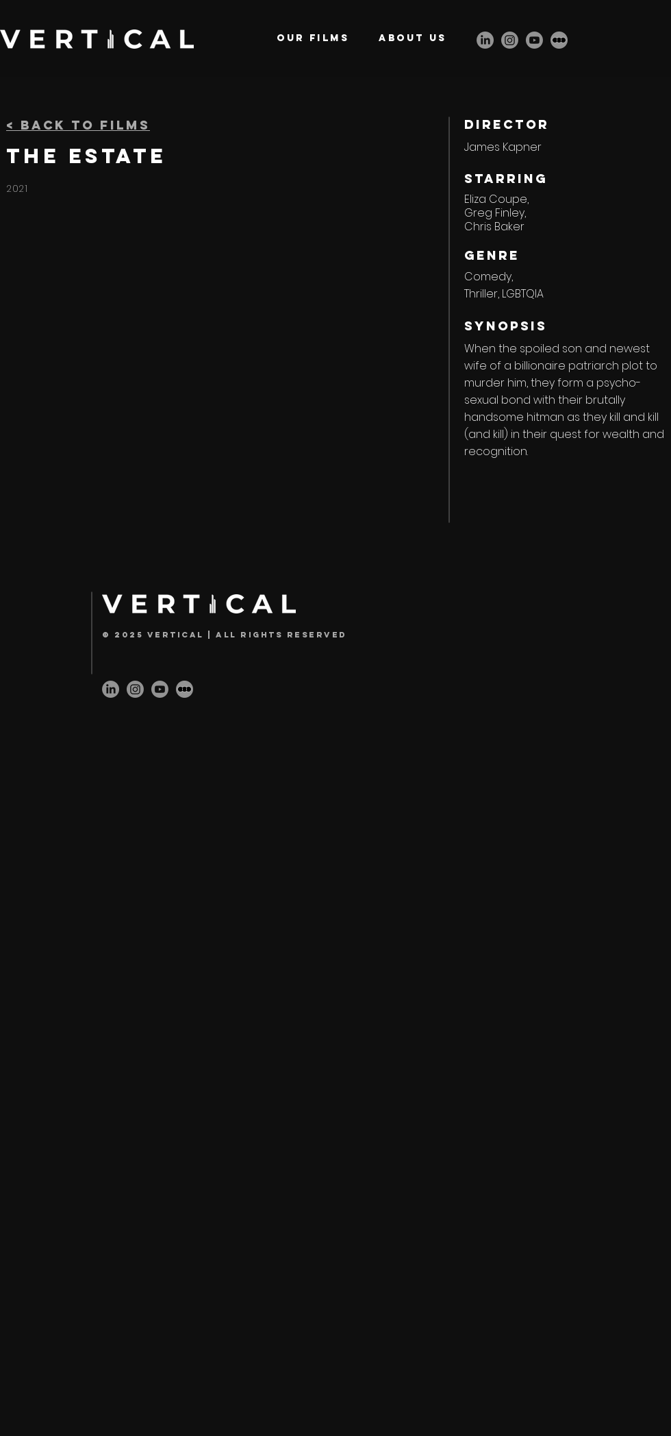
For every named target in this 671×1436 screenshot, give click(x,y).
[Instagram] (509, 40)
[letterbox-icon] (559, 40)
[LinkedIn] (485, 40)
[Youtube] (534, 40)
